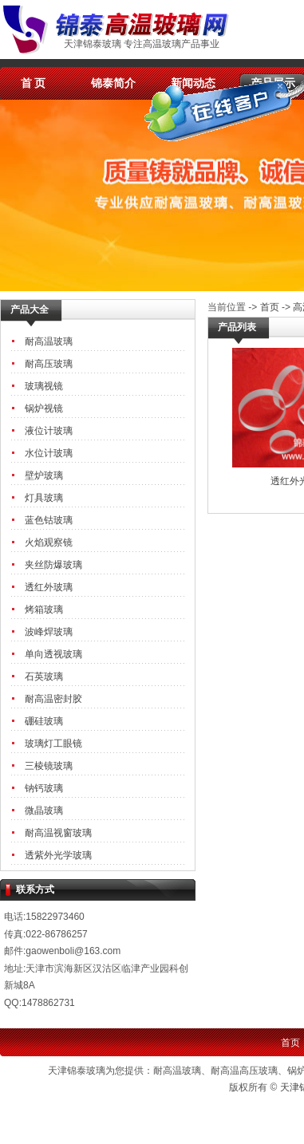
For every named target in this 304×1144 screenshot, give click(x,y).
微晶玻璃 (44, 810)
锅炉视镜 (44, 408)
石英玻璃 (44, 676)
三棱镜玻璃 (49, 765)
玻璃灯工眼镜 (53, 743)
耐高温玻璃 (49, 341)
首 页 (33, 83)
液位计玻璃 (49, 430)
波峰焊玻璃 (49, 631)
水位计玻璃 (49, 453)
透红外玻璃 (49, 587)
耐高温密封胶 (53, 698)
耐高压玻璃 (49, 363)
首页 (269, 307)
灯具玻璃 (44, 497)
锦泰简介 (113, 83)
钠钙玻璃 (44, 788)
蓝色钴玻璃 (49, 520)
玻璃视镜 (44, 386)
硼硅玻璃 (44, 721)
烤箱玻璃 (44, 609)
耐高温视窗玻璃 (58, 832)
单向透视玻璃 (53, 654)
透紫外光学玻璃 (58, 855)
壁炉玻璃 (44, 475)
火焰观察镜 (49, 542)
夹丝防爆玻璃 (53, 564)
